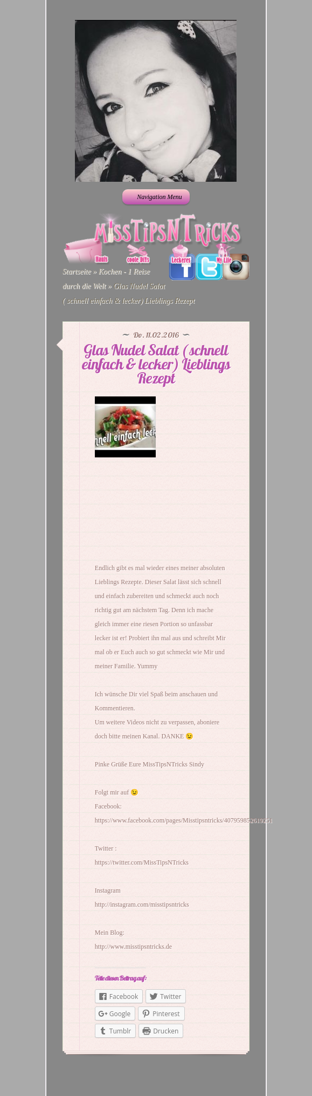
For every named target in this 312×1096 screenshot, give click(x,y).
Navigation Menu (155, 197)
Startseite (77, 272)
